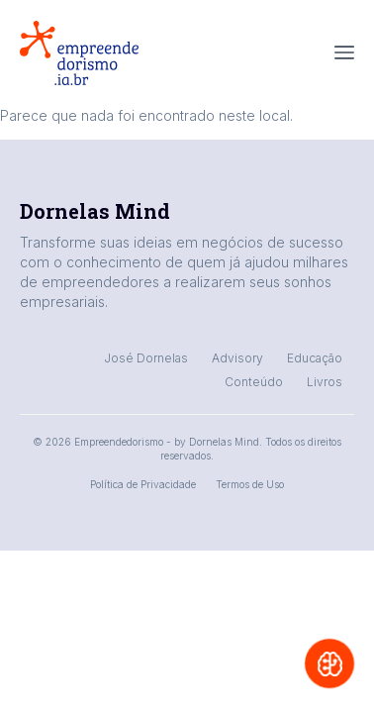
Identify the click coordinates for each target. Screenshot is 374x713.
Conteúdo (254, 381)
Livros (324, 381)
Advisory (237, 358)
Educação (314, 358)
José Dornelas (146, 358)
